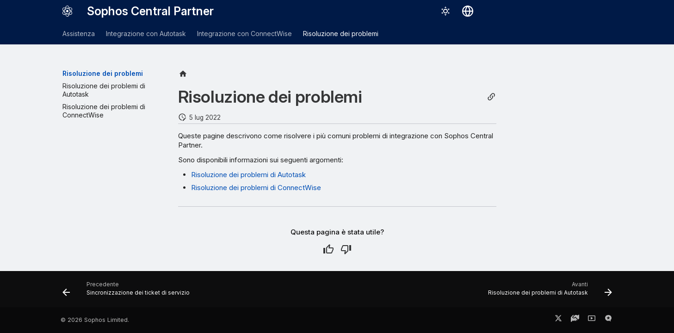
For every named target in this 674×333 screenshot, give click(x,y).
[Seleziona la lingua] (467, 11)
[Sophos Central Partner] (67, 11)
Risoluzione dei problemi (340, 33)
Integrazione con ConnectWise (244, 33)
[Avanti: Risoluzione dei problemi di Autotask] (547, 291)
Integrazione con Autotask (146, 33)
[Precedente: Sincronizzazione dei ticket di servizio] (128, 291)
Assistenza (78, 33)
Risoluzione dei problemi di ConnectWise (256, 187)
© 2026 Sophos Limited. (95, 319)
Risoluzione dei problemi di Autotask (248, 174)
